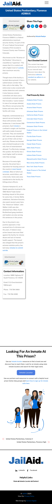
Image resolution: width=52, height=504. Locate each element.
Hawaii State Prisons (34, 144)
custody (21, 68)
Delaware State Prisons (35, 126)
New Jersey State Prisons (35, 163)
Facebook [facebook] (31, 470)
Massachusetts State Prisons (37, 159)
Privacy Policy (29, 496)
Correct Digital (31, 501)
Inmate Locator (26, 372)
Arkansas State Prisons (35, 111)
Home (15, 481)
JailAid (24, 494)
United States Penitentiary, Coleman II (19, 439)
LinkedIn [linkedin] (19, 470)
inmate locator (17, 361)
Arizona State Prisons (34, 107)
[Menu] (46, 2)
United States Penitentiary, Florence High (31, 442)
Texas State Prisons (33, 176)
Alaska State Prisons (34, 104)
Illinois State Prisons (34, 151)
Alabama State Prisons (35, 100)
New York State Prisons (35, 166)
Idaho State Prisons (33, 148)
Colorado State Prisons (35, 119)
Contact (36, 481)
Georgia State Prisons (34, 140)
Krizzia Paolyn (41, 36)
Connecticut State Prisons (36, 122)
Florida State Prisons (34, 136)
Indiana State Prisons (34, 155)
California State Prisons (35, 115)
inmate (16, 126)
